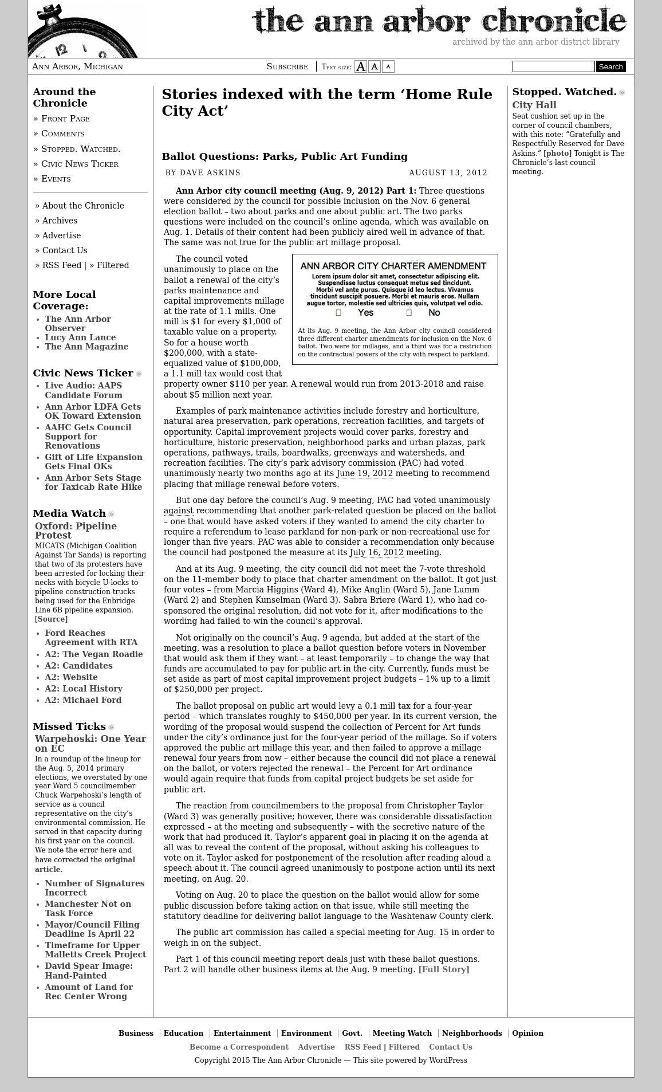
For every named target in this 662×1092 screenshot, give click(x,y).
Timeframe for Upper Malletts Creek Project (96, 950)
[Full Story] (444, 969)
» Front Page (61, 118)
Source (51, 619)
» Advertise (58, 235)
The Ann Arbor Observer (78, 324)
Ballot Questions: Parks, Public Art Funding (285, 156)
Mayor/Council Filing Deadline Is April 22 (92, 929)
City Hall (535, 105)
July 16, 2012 (377, 552)
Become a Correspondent (239, 1047)
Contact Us (450, 1047)
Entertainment (242, 1033)
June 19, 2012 (365, 473)
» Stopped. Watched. (77, 149)
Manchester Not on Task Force (88, 908)
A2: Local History (84, 688)
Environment (306, 1033)
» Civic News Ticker (76, 164)
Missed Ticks (70, 726)
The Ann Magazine (87, 346)
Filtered (404, 1047)
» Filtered (109, 265)
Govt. (352, 1033)
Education (184, 1033)
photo (557, 153)
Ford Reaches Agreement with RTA (91, 638)
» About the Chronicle (79, 205)
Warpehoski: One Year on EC (90, 743)
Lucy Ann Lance (80, 337)
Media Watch (70, 513)
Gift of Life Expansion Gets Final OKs (94, 462)
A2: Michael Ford (83, 700)
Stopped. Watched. (565, 91)
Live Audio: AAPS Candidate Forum (84, 390)
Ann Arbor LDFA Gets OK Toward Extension (93, 411)
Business (136, 1033)
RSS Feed (363, 1047)
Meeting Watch (402, 1033)
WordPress (448, 1060)
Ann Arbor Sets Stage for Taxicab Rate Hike (94, 482)
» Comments (59, 133)
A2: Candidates (79, 665)
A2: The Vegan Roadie (94, 654)
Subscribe (287, 66)
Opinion (528, 1033)
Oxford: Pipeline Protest (76, 531)
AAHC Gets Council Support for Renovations (88, 436)
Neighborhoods (472, 1033)
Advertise (316, 1047)
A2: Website (71, 677)
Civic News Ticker (83, 373)
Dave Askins (210, 173)
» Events (52, 179)
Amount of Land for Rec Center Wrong (89, 992)
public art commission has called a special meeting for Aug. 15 (321, 932)
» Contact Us (61, 250)
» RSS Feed (58, 265)
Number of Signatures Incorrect (95, 888)
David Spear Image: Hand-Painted (89, 970)
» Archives (56, 220)
